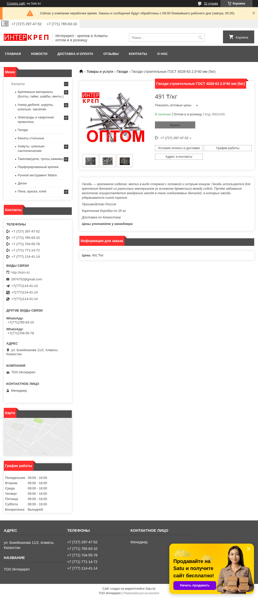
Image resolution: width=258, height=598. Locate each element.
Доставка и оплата (75, 54)
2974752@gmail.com (26, 279)
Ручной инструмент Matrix (37, 175)
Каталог (18, 84)
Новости (39, 54)
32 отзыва (211, 3)
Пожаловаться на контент (141, 593)
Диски (22, 183)
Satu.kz (150, 588)
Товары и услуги (99, 72)
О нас (162, 54)
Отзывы (111, 54)
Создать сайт (16, 3)
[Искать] (200, 37)
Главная (13, 54)
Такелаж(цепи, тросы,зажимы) (41, 159)
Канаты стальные (31, 138)
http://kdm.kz (20, 272)
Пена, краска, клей (32, 191)
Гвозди (122, 72)
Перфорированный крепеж (38, 167)
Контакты (138, 54)
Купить (175, 125)
